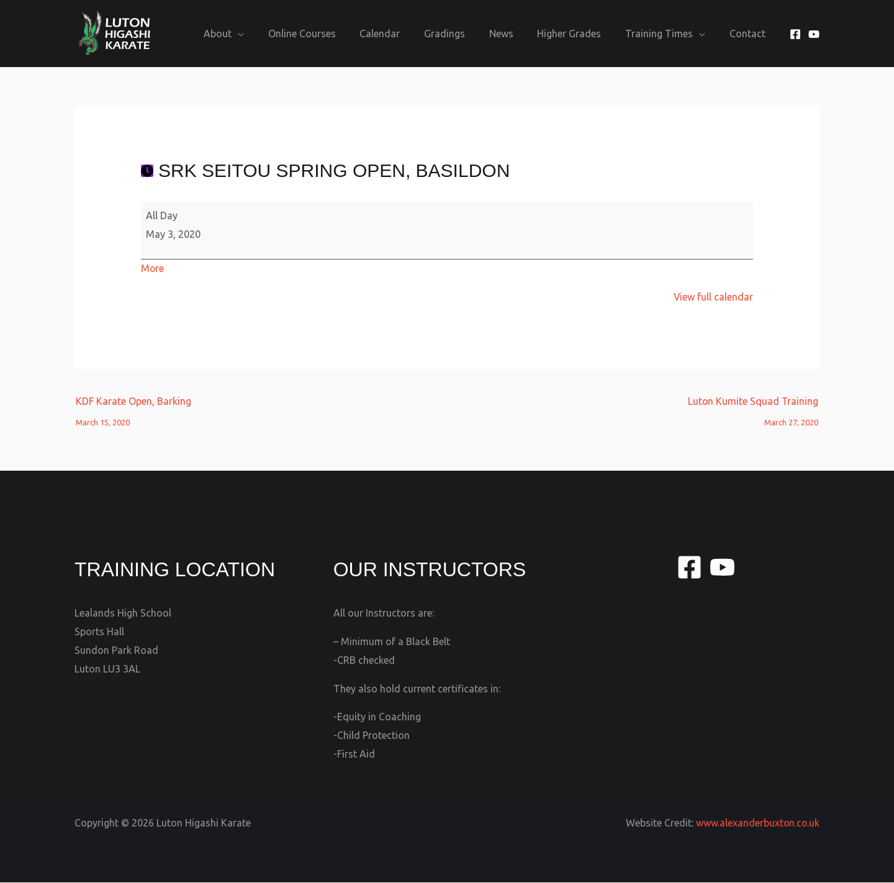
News (515, 33)
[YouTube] (814, 34)
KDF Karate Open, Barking (133, 405)
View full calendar (713, 296)
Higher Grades (580, 33)
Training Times (665, 33)
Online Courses (329, 33)
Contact (749, 33)
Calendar (402, 33)
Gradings (463, 33)
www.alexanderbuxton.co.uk (757, 823)
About (249, 33)
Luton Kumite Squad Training (752, 405)
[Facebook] (795, 34)
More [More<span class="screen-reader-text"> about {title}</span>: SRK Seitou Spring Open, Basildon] (153, 268)
